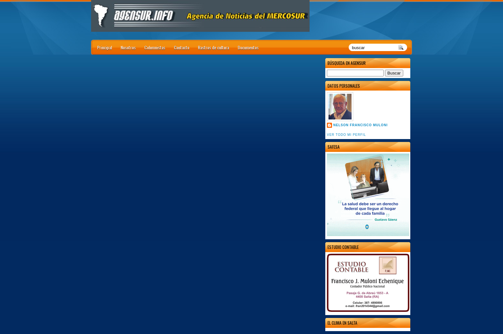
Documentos (248, 47)
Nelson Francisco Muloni (360, 125)
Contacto (181, 47)
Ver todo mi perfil (346, 134)
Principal (104, 47)
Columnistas (154, 47)
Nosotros (128, 47)
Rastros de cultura (213, 47)
